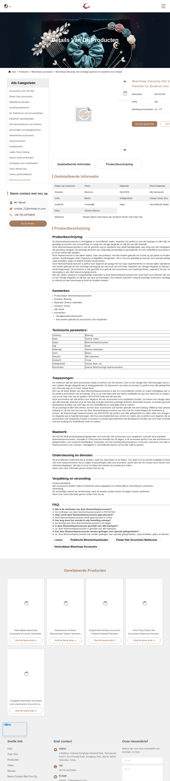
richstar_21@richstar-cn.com (30, 208)
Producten (24, 72)
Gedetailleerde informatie (74, 164)
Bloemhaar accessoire (42, 72)
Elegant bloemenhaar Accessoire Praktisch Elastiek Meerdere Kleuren (105, 632)
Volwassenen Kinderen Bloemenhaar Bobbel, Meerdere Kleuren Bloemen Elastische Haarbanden (65, 632)
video (10, 765)
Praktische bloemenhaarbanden (89, 540)
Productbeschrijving (119, 164)
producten (13, 759)
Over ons (12, 754)
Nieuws (11, 771)
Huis (14, 72)
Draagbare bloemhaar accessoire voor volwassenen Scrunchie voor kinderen (26, 702)
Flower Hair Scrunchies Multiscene (136, 540)
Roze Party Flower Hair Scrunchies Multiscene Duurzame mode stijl (144, 632)
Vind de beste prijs (144, 124)
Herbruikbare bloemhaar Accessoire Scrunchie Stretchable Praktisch (26, 632)
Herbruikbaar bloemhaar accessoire (76, 546)
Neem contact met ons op (22, 776)
